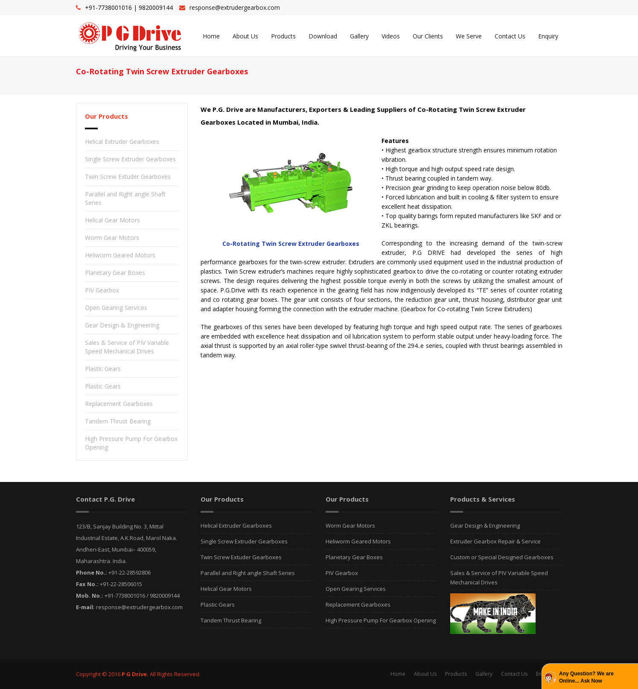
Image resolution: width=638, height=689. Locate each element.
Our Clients (428, 36)
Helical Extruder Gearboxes (122, 141)
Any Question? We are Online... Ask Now (586, 677)
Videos (391, 36)
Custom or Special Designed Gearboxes (502, 557)
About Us (245, 36)
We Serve (469, 36)
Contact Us (510, 36)
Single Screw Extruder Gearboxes (130, 159)
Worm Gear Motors (112, 238)
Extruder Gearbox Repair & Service (495, 541)
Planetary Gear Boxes (115, 273)
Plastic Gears (103, 369)
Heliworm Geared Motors (120, 255)
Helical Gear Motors (112, 220)
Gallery (359, 36)
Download (323, 36)
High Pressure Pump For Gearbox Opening (381, 620)
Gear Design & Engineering (122, 325)
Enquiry (548, 36)
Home (211, 36)
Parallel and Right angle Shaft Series (248, 573)
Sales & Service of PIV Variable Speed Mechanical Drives (127, 347)
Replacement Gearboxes (119, 404)
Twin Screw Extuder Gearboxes (128, 176)
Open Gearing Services (116, 308)
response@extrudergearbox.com (234, 7)
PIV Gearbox (102, 290)
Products (283, 36)
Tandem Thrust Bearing (118, 421)
